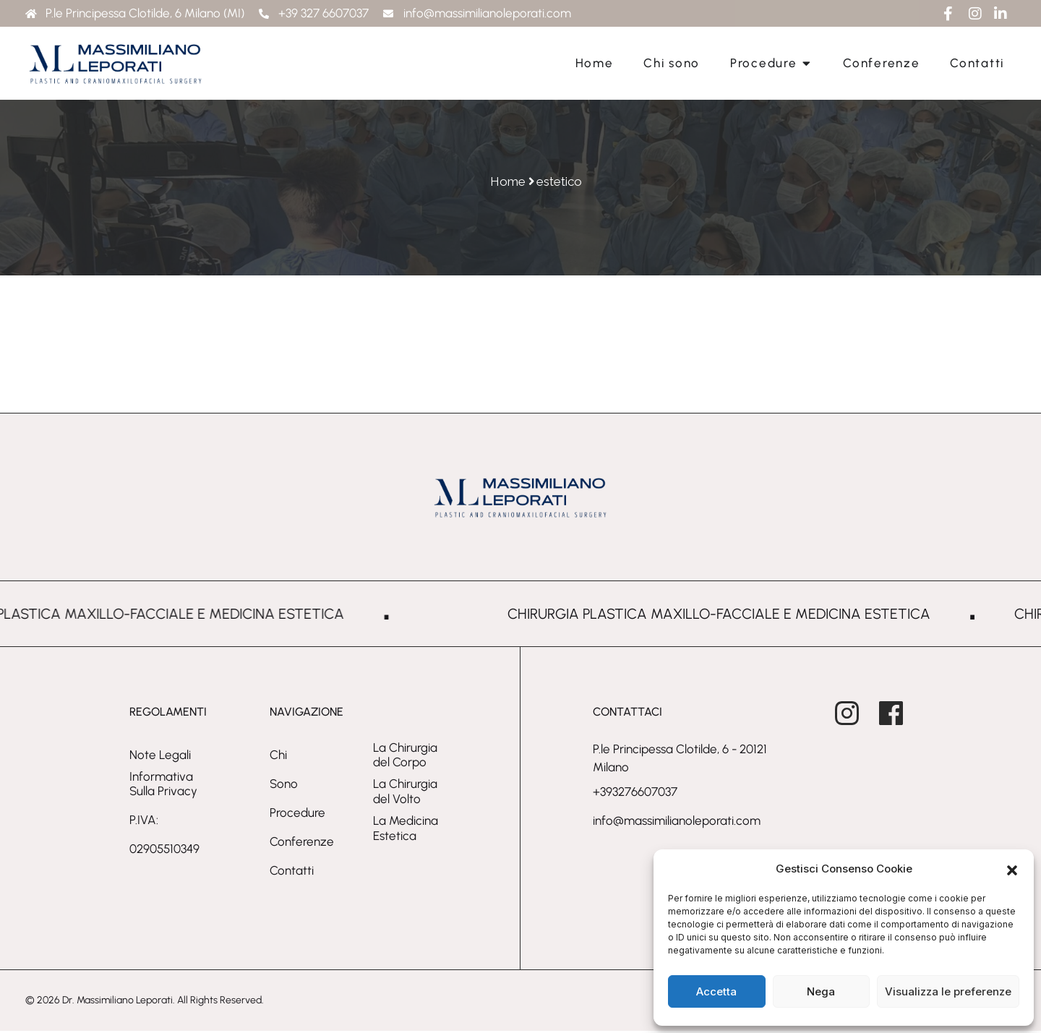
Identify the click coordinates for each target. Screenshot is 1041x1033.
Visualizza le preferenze (948, 991)
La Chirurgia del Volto (405, 793)
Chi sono (284, 771)
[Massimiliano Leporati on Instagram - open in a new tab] (857, 712)
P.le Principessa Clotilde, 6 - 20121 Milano (680, 760)
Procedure (297, 814)
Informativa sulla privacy (163, 785)
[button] (1012, 869)
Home (508, 181)
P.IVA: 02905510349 (164, 837)
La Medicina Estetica (405, 830)
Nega (821, 991)
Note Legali (160, 757)
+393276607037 (635, 794)
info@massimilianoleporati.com (677, 823)
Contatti (292, 872)
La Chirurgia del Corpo (405, 756)
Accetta (716, 991)
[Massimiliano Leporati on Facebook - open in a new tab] (901, 712)
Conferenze (302, 843)
